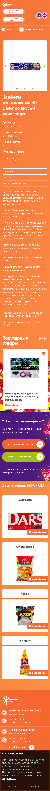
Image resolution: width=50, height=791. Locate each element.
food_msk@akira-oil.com (19, 733)
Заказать (9, 158)
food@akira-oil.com (17, 714)
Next (44, 66)
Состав (7, 177)
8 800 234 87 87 (34, 29)
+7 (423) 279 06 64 (17, 720)
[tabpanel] (25, 66)
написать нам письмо (25, 456)
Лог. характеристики (15, 183)
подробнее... (9, 778)
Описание (8, 171)
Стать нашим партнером (24, 444)
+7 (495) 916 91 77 (17, 738)
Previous (6, 66)
